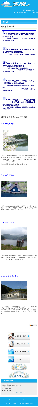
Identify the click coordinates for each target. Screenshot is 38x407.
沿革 (19, 351)
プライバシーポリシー (19, 392)
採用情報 (19, 343)
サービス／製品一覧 (19, 336)
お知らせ (19, 374)
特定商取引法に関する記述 (26, 403)
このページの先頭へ (33, 325)
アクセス (19, 359)
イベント (19, 367)
